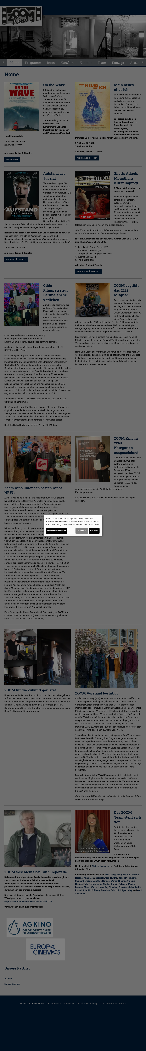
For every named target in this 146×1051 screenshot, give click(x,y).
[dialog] (73, 525)
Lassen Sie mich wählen (56, 531)
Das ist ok (94, 531)
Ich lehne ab (81, 531)
